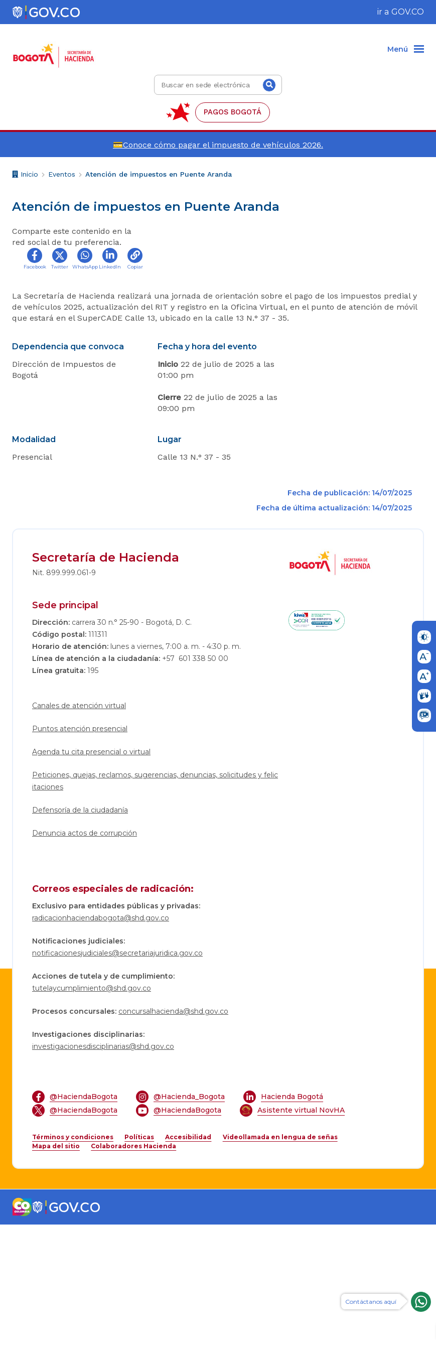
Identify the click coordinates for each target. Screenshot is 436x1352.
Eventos (61, 174)
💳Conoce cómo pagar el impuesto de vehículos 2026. (218, 145)
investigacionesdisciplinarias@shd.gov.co (103, 1173)
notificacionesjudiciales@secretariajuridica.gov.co (117, 1080)
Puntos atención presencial (79, 856)
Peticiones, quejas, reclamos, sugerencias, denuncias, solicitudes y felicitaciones (155, 908)
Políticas (139, 1264)
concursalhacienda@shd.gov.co (173, 1138)
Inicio (25, 175)
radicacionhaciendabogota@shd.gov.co (100, 1045)
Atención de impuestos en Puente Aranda (158, 174)
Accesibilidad (188, 1264)
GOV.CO (407, 12)
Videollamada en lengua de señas (280, 1264)
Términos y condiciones (72, 1264)
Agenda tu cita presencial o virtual (91, 879)
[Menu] (405, 50)
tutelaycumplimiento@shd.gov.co (91, 1115)
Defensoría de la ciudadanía (80, 937)
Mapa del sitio (56, 1273)
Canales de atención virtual (79, 833)
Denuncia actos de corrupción (84, 960)
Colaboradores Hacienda (133, 1273)
